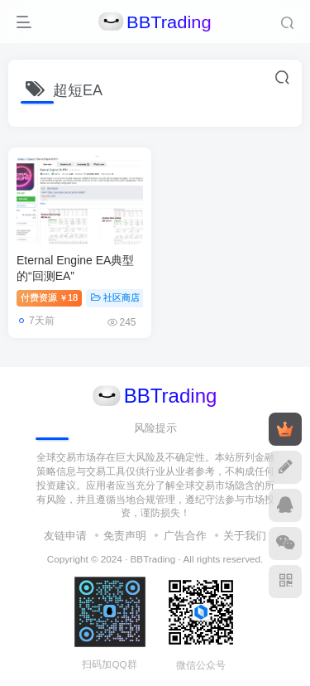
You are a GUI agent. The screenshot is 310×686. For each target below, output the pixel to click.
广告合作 (185, 535)
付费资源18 (49, 297)
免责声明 (124, 535)
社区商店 (115, 297)
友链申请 (65, 535)
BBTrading (153, 558)
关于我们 (244, 535)
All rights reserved (221, 558)
